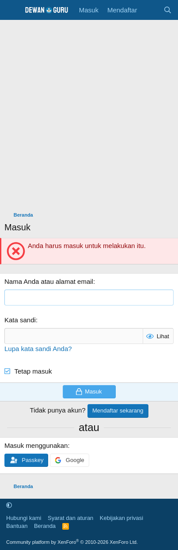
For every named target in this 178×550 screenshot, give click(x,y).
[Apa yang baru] (150, 10)
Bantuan (16, 526)
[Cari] (167, 10)
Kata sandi (20, 320)
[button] (9, 505)
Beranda (45, 526)
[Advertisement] (89, 113)
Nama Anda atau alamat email (48, 281)
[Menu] (12, 10)
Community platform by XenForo (72, 542)
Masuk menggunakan (36, 445)
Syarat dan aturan (70, 518)
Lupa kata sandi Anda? (38, 348)
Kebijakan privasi (121, 518)
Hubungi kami (24, 518)
